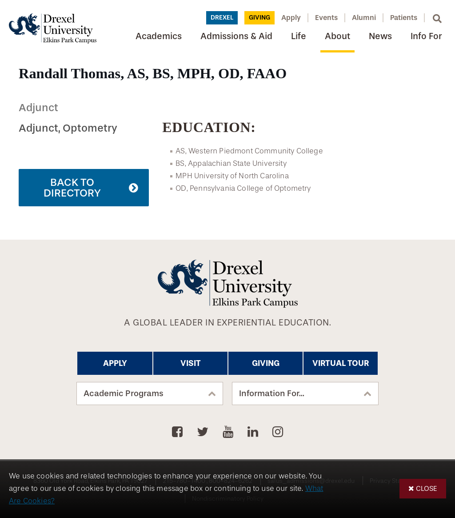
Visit (190, 363)
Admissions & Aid (236, 36)
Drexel (222, 17)
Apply (291, 17)
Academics (159, 36)
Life (298, 36)
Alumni (364, 17)
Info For (426, 36)
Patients (403, 17)
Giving (259, 17)
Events (326, 17)
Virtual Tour (340, 363)
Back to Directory (72, 187)
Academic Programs (124, 393)
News (380, 36)
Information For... (271, 393)
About (337, 36)
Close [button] (426, 488)
